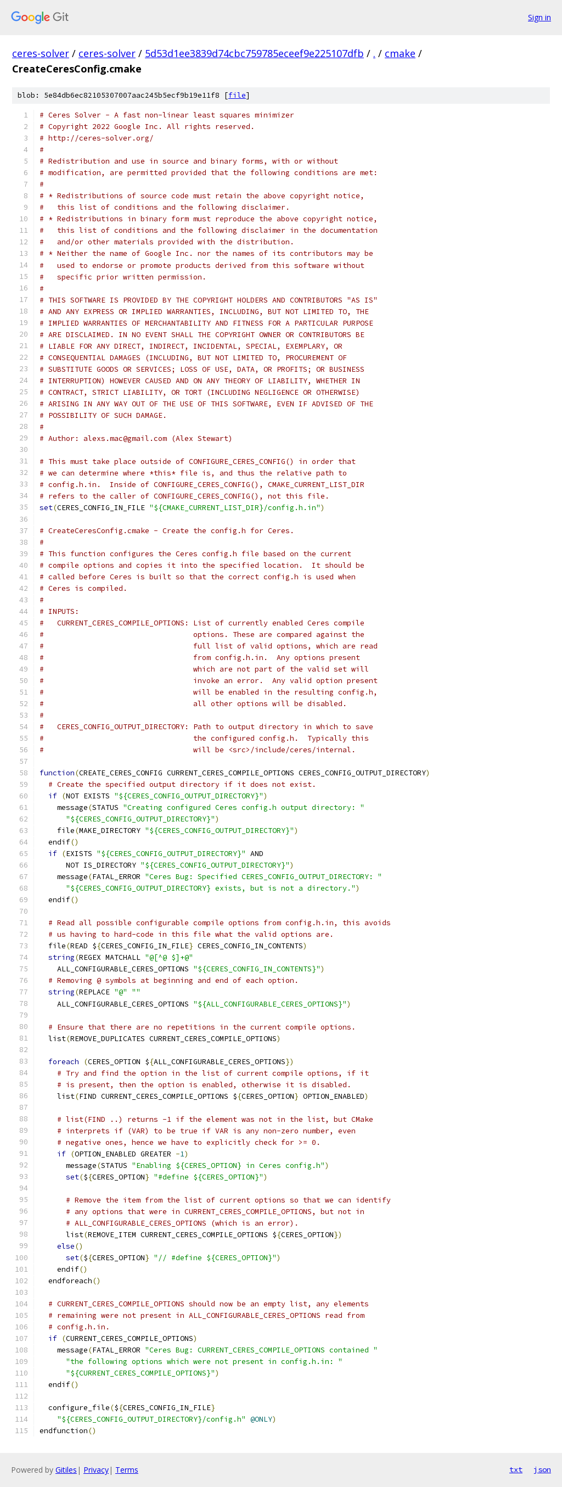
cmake (400, 53)
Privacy (96, 1469)
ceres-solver (40, 53)
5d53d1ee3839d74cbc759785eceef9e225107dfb (254, 53)
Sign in (539, 17)
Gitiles (66, 1469)
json (542, 1469)
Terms (126, 1469)
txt (515, 1469)
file (237, 95)
